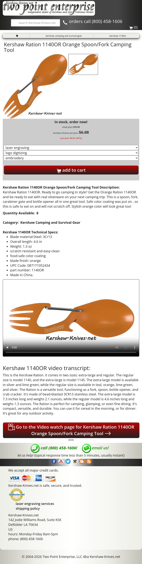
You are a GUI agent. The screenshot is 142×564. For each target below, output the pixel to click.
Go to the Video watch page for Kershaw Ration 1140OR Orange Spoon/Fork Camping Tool (71, 430)
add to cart (71, 170)
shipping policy (28, 508)
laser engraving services (35, 503)
